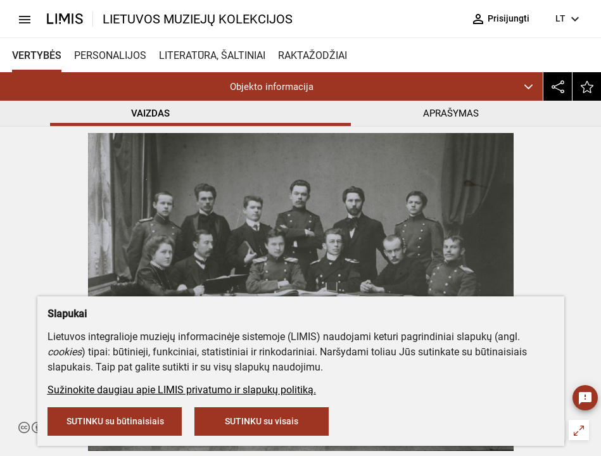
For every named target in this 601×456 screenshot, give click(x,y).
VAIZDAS (150, 113)
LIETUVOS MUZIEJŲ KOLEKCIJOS (198, 19)
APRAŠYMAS (451, 113)
